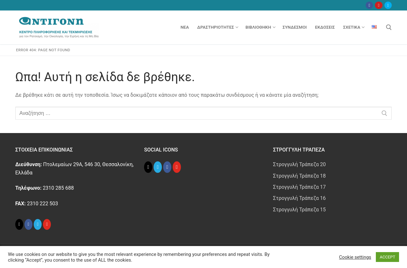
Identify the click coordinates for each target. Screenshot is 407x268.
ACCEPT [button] (387, 257)
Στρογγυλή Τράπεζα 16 (299, 198)
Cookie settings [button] (355, 257)
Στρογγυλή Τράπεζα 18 (299, 176)
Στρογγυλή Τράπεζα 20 (299, 164)
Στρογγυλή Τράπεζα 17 (299, 187)
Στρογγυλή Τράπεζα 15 (299, 210)
